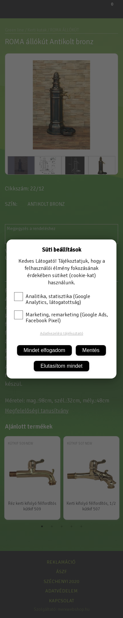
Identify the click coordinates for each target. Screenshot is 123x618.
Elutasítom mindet (61, 366)
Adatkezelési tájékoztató (61, 333)
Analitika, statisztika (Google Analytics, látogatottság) (52, 299)
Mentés (90, 350)
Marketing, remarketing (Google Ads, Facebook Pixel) (61, 318)
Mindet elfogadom (44, 350)
